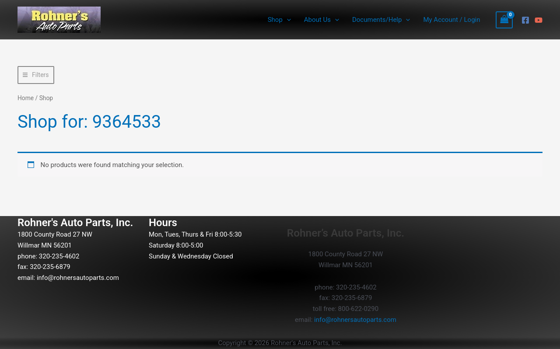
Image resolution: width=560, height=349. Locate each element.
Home (26, 97)
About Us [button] (321, 19)
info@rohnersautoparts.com (78, 278)
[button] (287, 19)
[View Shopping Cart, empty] (504, 19)
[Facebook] (525, 20)
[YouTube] (538, 20)
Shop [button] (279, 19)
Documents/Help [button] (381, 19)
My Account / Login (451, 20)
